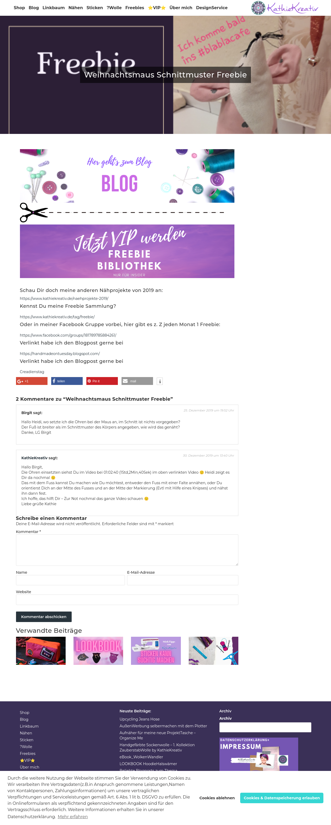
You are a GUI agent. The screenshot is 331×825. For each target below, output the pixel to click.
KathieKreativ (35, 458)
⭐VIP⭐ (157, 7)
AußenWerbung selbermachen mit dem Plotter (163, 726)
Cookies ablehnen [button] (217, 798)
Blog (34, 7)
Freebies (134, 7)
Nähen (76, 7)
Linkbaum (54, 7)
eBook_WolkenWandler (141, 757)
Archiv (225, 718)
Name (21, 572)
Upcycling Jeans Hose (140, 719)
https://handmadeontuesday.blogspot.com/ (60, 353)
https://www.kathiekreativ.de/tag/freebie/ (57, 317)
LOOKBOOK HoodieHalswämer (148, 763)
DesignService (212, 7)
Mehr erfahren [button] (73, 816)
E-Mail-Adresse (141, 572)
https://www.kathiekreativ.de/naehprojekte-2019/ (64, 298)
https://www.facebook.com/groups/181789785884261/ (68, 335)
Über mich (181, 7)
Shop (19, 7)
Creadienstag (32, 371)
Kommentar (28, 531)
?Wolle (114, 7)
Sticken (95, 7)
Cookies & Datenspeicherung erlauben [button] (282, 798)
